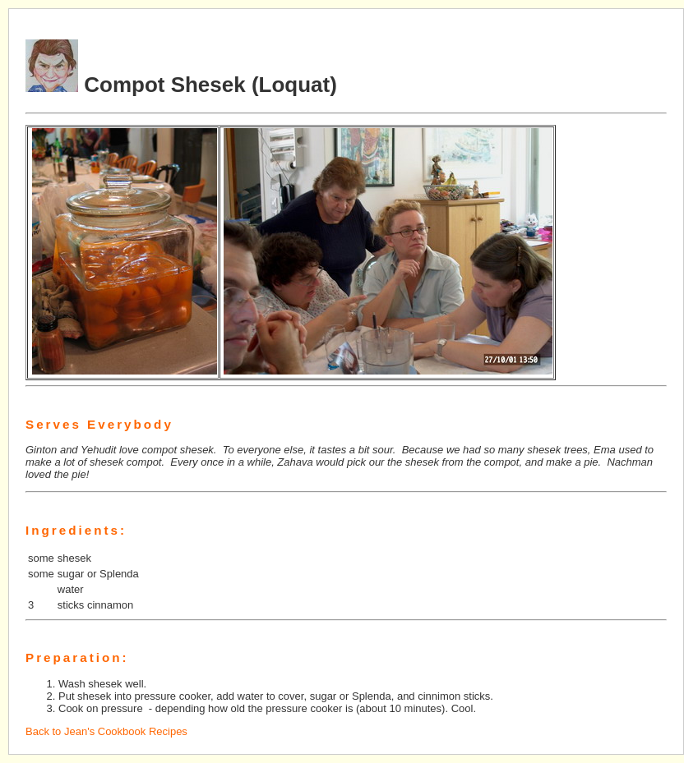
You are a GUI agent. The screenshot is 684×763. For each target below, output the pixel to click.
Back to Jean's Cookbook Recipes (106, 731)
